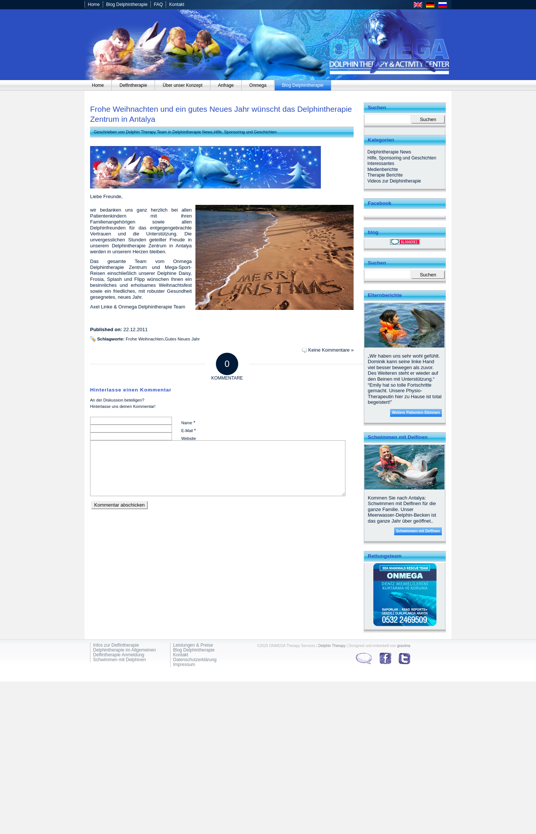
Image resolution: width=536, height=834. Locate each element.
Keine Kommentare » (331, 350)
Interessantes (380, 163)
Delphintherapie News (192, 132)
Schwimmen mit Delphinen (119, 659)
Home (94, 4)
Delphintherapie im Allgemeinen (124, 650)
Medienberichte (382, 169)
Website (188, 438)
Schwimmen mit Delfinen (418, 531)
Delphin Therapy (331, 646)
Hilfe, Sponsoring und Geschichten (245, 132)
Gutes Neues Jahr (182, 338)
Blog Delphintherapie (126, 4)
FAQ (158, 4)
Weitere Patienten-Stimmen (416, 412)
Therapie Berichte (385, 175)
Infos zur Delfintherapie (116, 645)
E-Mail (188, 430)
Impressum (184, 664)
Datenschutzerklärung (195, 659)
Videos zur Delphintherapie (394, 181)
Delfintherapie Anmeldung (118, 655)
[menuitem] (98, 85)
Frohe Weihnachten (145, 338)
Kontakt (176, 4)
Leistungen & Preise (193, 645)
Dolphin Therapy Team (146, 132)
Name (188, 422)
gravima (404, 646)
